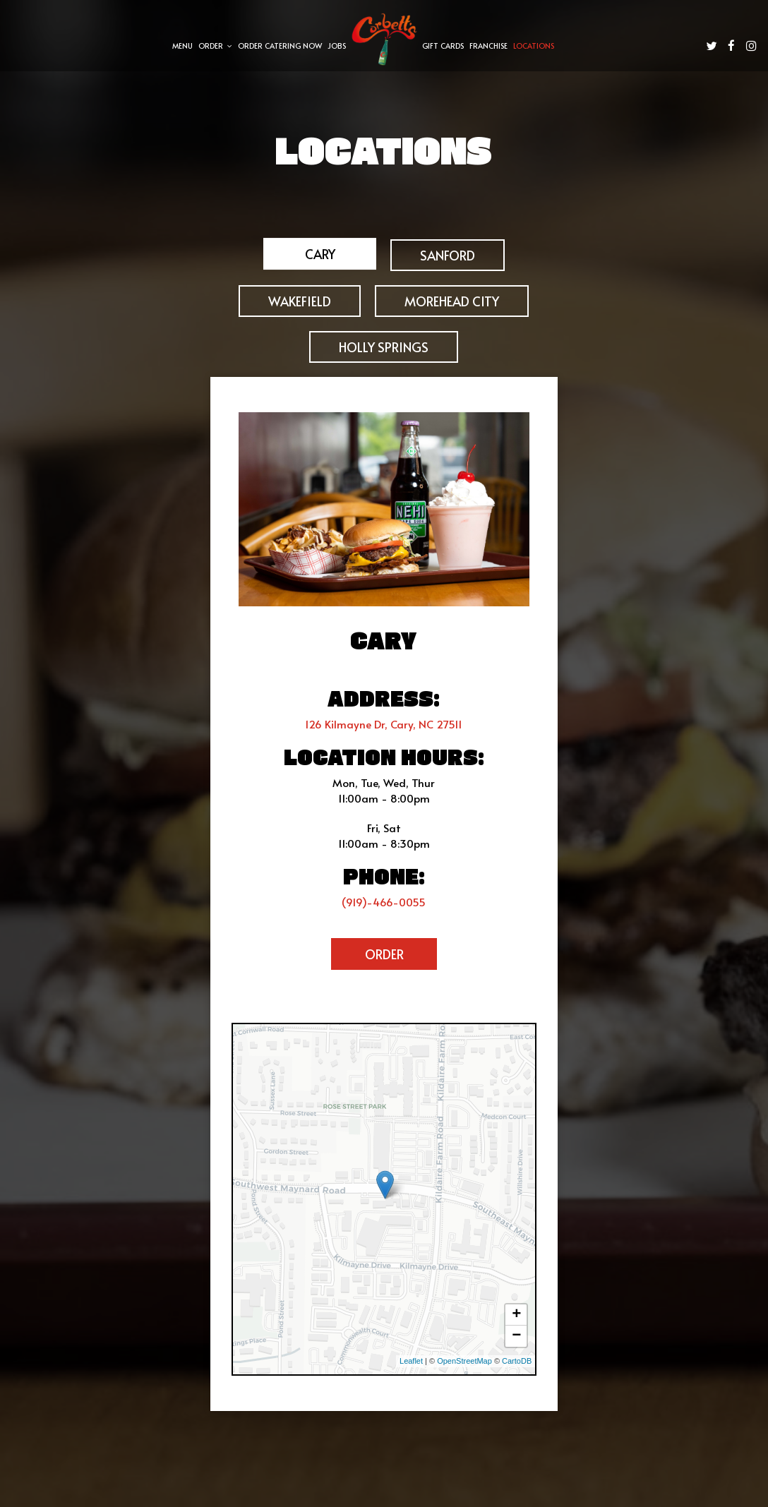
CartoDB (517, 1361)
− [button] (516, 1336)
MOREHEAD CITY (451, 301)
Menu (182, 45)
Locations (533, 45)
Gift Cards (443, 45)
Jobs (337, 45)
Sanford (447, 255)
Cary (319, 254)
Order (215, 45)
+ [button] (516, 1315)
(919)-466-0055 (384, 901)
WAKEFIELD (299, 301)
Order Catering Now (280, 45)
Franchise (488, 45)
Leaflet (411, 1361)
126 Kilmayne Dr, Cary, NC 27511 (383, 723)
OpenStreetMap (464, 1361)
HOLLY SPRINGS (383, 347)
